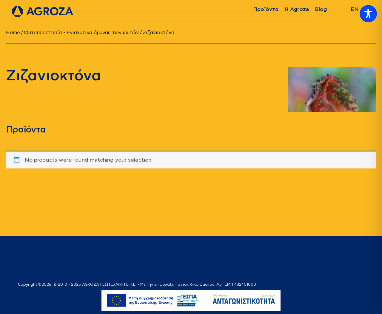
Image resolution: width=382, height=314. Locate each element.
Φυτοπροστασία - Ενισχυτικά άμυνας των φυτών (81, 33)
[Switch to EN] (355, 9)
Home (13, 33)
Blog (321, 9)
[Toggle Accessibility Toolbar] (368, 13)
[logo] (42, 11)
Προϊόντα (265, 9)
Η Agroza (296, 9)
